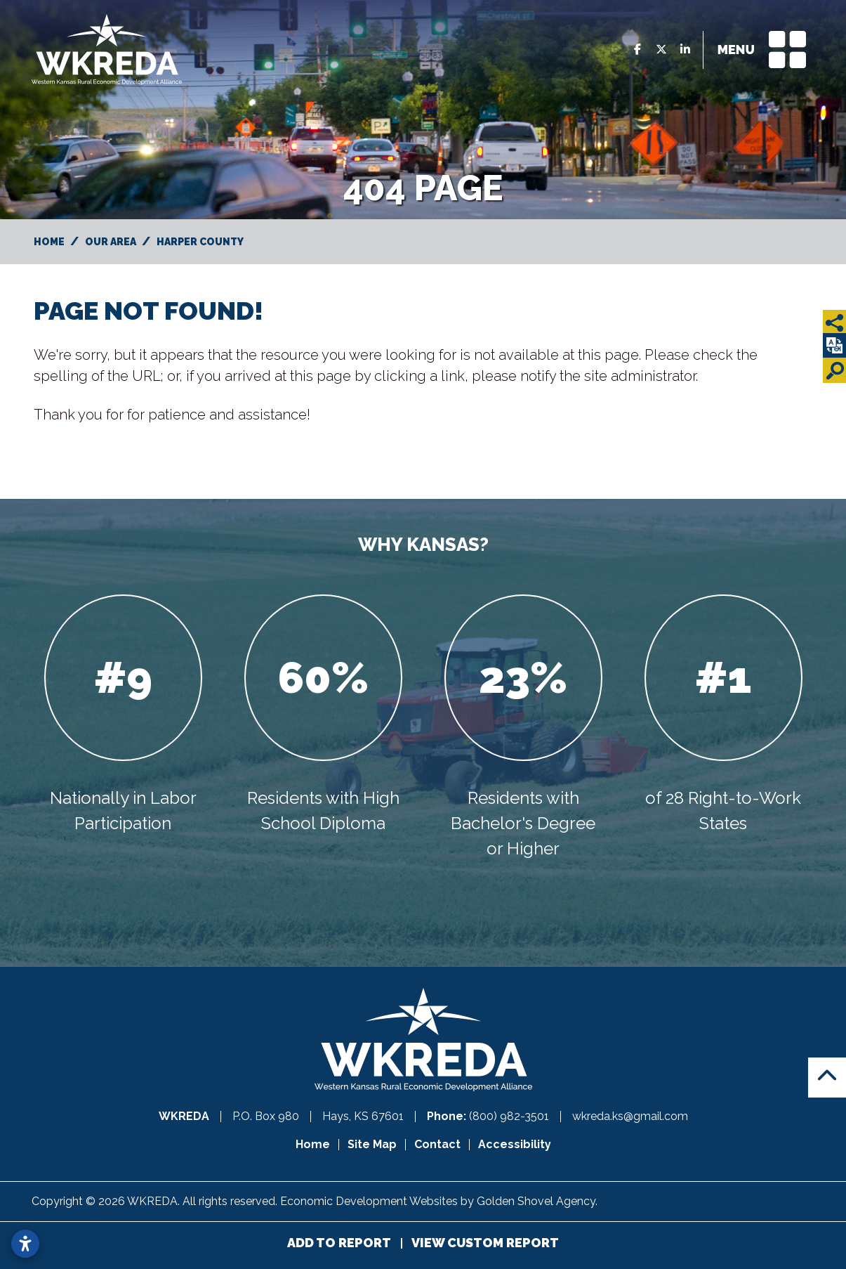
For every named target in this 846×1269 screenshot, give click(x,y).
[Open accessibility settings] (25, 1244)
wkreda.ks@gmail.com (630, 1116)
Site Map (372, 1144)
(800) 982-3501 (510, 1116)
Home (313, 1144)
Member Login (743, 1201)
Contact (437, 1144)
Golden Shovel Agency (536, 1201)
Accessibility (514, 1144)
